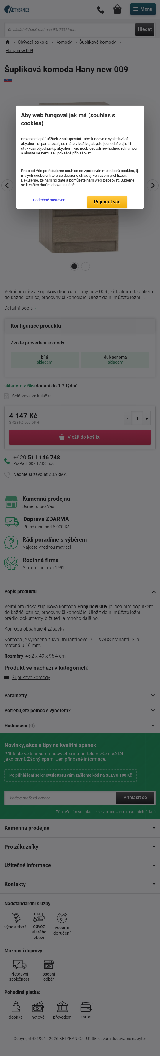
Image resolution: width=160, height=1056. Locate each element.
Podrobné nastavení (49, 200)
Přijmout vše (107, 201)
